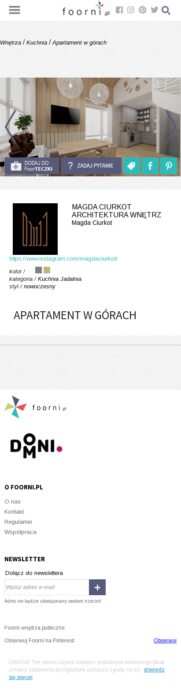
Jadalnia (70, 279)
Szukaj (166, 10)
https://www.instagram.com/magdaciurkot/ (63, 258)
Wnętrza (11, 42)
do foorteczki (31, 165)
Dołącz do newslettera (34, 573)
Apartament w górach (79, 42)
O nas (12, 501)
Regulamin (18, 521)
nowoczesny (39, 286)
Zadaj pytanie (91, 165)
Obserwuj (165, 641)
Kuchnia (37, 42)
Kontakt (14, 511)
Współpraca (20, 532)
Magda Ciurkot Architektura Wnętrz (90, 215)
